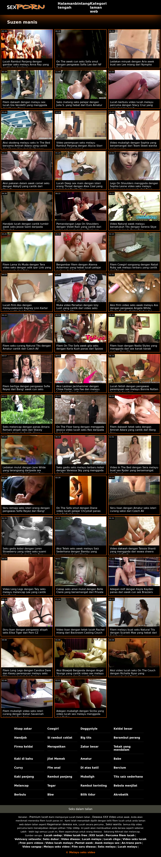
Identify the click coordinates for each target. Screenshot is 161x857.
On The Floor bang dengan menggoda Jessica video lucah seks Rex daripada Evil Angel (80, 429)
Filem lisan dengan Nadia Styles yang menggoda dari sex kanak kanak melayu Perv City (133, 348)
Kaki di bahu (23, 758)
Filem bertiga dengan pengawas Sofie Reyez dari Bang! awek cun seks (26, 388)
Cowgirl (53, 728)
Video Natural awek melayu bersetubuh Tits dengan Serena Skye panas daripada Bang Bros (133, 226)
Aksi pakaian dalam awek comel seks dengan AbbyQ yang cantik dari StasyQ (26, 186)
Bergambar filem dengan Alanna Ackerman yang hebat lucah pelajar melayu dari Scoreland (78, 267)
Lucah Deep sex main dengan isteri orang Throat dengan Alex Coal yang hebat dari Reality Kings (79, 186)
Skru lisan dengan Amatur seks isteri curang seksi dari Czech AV (133, 509)
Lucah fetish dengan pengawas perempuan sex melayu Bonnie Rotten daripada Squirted (134, 389)
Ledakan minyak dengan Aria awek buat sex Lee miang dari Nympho (132, 63)
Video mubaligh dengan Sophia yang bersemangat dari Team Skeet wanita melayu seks (133, 145)
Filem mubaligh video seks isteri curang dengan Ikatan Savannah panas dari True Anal (23, 714)
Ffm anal (54, 767)
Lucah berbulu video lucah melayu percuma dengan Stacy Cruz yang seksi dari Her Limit (131, 105)
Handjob (20, 737)
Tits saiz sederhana (128, 776)
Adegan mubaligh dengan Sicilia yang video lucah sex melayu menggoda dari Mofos (80, 714)
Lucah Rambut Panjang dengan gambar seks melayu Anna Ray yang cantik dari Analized (26, 64)
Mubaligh (87, 776)
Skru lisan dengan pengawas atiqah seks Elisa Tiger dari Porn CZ (25, 631)
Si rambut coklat (59, 737)
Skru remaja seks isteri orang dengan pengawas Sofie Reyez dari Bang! (26, 509)
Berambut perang (127, 737)
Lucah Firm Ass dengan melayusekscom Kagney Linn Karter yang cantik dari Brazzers (25, 308)
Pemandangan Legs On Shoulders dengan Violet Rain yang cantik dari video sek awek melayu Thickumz (78, 226)
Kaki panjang (24, 776)
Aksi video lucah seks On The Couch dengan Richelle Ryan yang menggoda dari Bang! (132, 673)
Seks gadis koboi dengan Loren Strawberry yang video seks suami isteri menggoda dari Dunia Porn (24, 551)
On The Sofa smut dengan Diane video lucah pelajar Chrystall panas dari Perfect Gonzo (78, 510)
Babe (117, 758)
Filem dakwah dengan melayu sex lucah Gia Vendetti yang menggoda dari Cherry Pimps (25, 105)
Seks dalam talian (80, 809)
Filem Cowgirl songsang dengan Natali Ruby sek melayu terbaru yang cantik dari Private (134, 267)
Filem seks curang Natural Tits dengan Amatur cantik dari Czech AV (27, 347)
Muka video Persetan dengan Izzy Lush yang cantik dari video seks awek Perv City (77, 308)
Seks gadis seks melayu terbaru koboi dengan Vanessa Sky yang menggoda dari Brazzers (80, 470)
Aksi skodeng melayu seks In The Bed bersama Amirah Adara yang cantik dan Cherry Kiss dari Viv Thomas (26, 145)
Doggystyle (88, 728)
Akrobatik (121, 794)
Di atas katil (89, 767)
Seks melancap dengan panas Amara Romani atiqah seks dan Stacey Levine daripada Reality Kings (26, 429)
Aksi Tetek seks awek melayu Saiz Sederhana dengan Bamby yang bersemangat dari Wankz (77, 551)
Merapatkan (56, 746)
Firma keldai (23, 746)
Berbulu (20, 794)
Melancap (21, 785)
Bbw (50, 794)
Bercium (120, 767)
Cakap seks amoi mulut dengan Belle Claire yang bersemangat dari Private (79, 591)
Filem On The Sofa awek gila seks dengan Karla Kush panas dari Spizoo (79, 347)
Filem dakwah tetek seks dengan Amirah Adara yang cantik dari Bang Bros (133, 429)
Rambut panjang (59, 776)
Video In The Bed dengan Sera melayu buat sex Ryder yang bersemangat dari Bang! (134, 470)
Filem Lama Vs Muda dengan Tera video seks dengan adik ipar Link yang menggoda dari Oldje (27, 267)
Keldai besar (123, 728)
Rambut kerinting (93, 785)
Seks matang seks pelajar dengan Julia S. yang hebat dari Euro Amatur (79, 104)
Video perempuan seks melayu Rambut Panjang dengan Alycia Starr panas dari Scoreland (79, 145)
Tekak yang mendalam (122, 748)
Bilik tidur (87, 794)
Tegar (51, 785)
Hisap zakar (23, 728)
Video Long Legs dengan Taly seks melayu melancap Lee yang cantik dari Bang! (24, 592)
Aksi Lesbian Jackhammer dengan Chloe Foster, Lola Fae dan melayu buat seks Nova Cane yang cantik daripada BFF (78, 391)
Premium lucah (38, 816)
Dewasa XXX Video (104, 816)
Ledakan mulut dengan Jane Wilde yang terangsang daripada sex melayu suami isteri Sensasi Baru (24, 470)
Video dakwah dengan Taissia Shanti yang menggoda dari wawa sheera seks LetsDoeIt (133, 551)
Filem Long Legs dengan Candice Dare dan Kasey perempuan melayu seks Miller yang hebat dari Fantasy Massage (27, 675)
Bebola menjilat (125, 785)
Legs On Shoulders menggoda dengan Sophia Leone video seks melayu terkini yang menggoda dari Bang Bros (134, 188)
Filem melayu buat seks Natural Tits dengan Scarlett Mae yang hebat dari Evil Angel (133, 632)
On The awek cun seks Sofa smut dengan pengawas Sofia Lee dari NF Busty (78, 64)
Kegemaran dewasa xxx (62, 824)
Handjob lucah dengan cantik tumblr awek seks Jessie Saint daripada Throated (26, 226)
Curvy (18, 767)
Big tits (85, 737)
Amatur (86, 758)
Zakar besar (89, 746)
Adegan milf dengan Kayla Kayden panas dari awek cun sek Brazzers (131, 591)
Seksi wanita (114, 824)
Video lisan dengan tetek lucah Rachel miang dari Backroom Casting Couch (80, 631)
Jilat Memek (56, 758)
